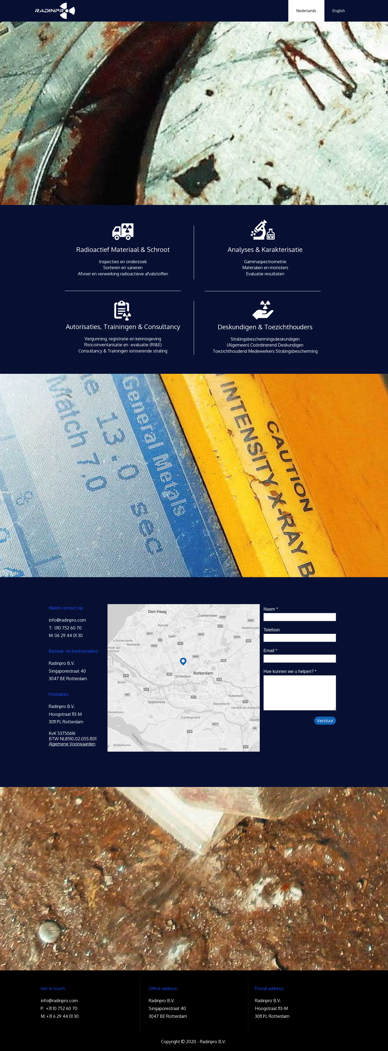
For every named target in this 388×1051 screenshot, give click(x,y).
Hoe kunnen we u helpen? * (290, 671)
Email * (270, 650)
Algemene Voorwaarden (72, 744)
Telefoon (272, 630)
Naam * (271, 609)
